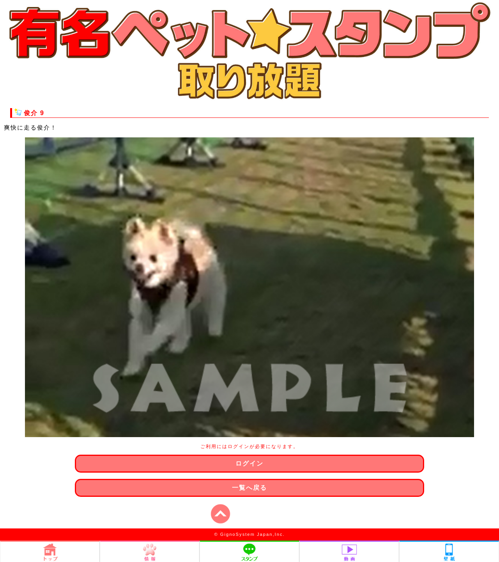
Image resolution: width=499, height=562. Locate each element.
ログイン (249, 463)
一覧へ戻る (249, 487)
